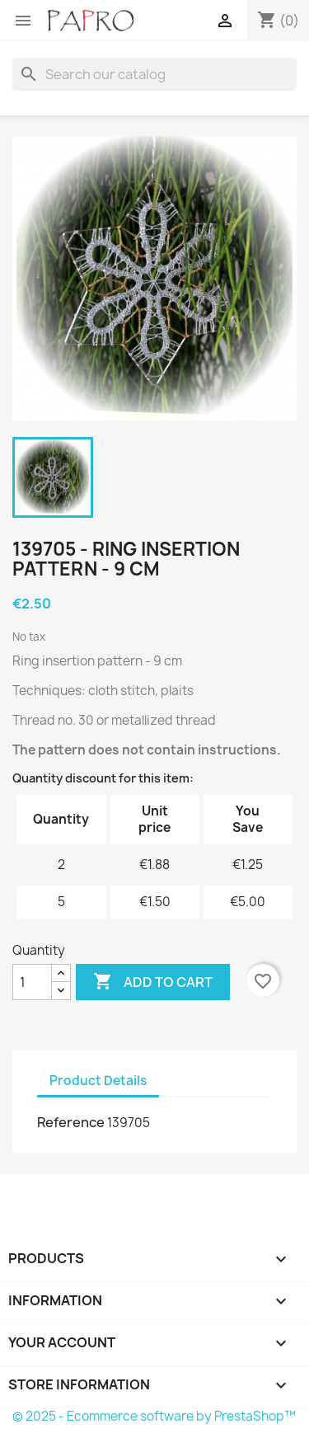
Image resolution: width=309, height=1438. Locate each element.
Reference (71, 1122)
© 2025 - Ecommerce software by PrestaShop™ (154, 1416)
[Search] (154, 74)
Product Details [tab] (98, 1080)
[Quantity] (32, 982)
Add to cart (153, 982)
